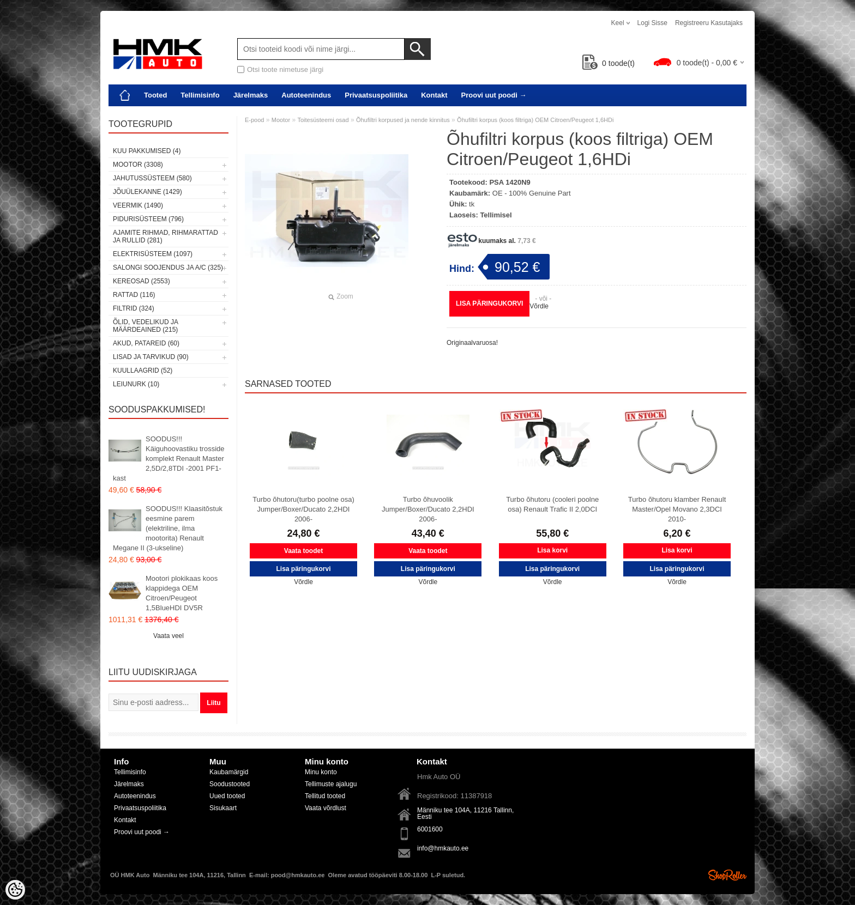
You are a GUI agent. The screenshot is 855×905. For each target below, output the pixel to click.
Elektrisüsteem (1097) (152, 254)
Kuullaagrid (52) (142, 370)
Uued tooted (227, 796)
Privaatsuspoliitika (376, 95)
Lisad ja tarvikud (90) (151, 357)
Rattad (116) (134, 295)
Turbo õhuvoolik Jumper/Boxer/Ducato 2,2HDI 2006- (428, 509)
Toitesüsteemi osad (322, 120)
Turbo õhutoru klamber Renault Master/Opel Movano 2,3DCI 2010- (677, 509)
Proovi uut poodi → (494, 95)
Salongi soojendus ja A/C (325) (168, 267)
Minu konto (321, 772)
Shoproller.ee (727, 875)
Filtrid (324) (133, 308)
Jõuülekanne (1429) (147, 192)
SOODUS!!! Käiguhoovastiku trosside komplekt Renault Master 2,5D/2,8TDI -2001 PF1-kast (169, 458)
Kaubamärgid (228, 772)
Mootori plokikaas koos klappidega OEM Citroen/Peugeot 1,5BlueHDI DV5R (182, 593)
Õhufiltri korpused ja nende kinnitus (403, 120)
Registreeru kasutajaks (709, 23)
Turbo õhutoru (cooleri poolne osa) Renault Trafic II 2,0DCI (552, 504)
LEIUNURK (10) (136, 384)
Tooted (155, 95)
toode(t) (608, 63)
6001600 (430, 829)
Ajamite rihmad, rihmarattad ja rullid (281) (165, 236)
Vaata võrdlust (325, 808)
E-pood (254, 120)
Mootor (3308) (138, 164)
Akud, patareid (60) (146, 343)
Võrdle (539, 306)
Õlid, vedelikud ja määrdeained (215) (145, 325)
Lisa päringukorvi (489, 303)
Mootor (281, 120)
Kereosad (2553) (141, 281)
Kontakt (434, 95)
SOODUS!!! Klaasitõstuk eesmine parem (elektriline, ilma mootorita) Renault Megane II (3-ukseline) (167, 528)
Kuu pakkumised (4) (146, 151)
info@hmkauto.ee (442, 848)
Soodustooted (229, 784)
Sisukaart (223, 808)
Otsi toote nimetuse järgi (285, 69)
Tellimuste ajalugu (331, 784)
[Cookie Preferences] (15, 890)
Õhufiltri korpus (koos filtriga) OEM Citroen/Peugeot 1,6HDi (535, 120)
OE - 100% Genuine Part (531, 193)
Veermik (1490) (138, 205)
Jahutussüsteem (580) (152, 178)
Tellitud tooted (325, 796)
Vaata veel (168, 636)
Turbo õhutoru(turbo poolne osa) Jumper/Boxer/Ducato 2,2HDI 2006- (303, 509)
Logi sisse (652, 23)
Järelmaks (250, 95)
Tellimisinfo (199, 95)
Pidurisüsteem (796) (148, 219)
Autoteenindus (306, 95)
